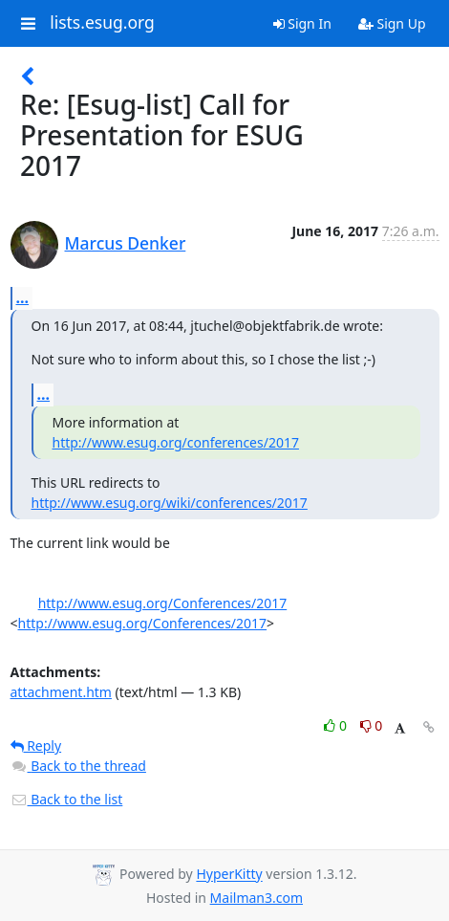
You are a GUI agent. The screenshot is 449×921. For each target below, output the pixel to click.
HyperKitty (229, 875)
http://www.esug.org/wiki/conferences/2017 (170, 502)
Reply (36, 745)
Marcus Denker (125, 242)
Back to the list (67, 799)
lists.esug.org (102, 22)
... (23, 297)
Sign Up (392, 23)
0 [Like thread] (337, 725)
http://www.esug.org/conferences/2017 (176, 442)
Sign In (302, 23)
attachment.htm (61, 692)
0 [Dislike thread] (371, 725)
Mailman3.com (256, 897)
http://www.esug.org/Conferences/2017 (163, 603)
